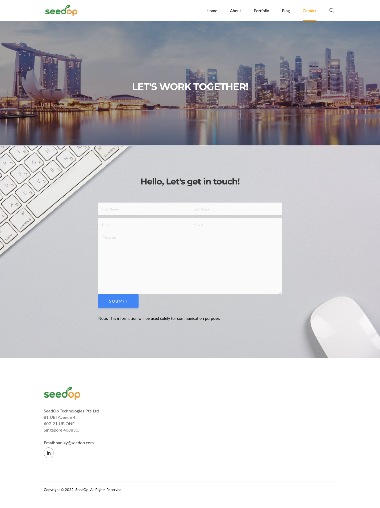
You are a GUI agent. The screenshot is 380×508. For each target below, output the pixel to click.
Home (212, 10)
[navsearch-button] (332, 11)
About (235, 10)
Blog (286, 10)
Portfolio (261, 10)
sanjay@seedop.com (75, 443)
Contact (309, 10)
